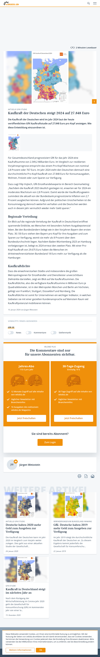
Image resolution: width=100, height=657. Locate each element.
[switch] (11, 332)
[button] (41, 650)
